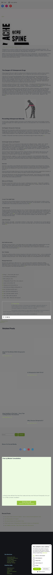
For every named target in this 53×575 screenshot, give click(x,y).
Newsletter (9, 573)
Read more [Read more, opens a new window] (45, 552)
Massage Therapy (11, 562)
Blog (3, 355)
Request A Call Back (11, 571)
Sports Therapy (10, 561)
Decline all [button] (46, 568)
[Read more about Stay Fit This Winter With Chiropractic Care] (14, 349)
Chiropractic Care (11, 557)
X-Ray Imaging (10, 559)
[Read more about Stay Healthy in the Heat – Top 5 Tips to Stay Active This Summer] (14, 411)
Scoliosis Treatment (11, 560)
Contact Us (9, 570)
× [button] (50, 545)
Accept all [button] (36, 568)
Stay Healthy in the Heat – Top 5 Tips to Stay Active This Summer (13, 414)
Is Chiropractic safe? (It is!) (35, 372)
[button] (20, 449)
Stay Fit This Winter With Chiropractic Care (13, 352)
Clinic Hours (10, 569)
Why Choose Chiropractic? (35, 420)
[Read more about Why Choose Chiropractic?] (39, 418)
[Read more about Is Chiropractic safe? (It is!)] (39, 370)
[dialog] (42, 559)
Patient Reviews (10, 568)
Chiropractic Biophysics (12, 558)
